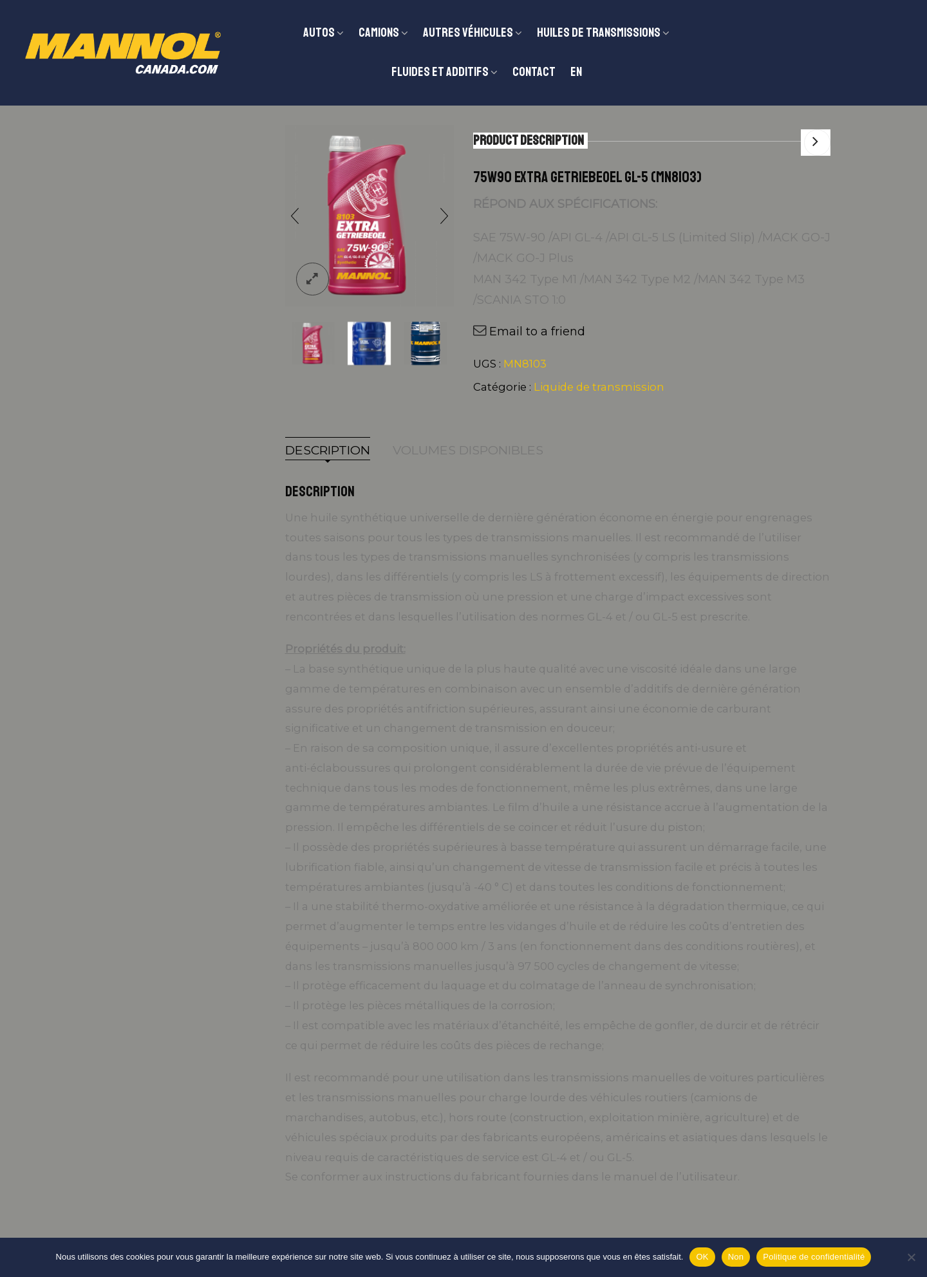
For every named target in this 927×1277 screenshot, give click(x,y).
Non (736, 1257)
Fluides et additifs (440, 72)
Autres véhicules (468, 32)
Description (327, 450)
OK (702, 1257)
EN (576, 72)
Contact (534, 72)
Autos (319, 32)
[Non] (910, 1257)
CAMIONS (379, 32)
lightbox (312, 279)
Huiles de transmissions (598, 32)
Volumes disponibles (468, 450)
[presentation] (294, 215)
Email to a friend (537, 331)
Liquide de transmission (599, 386)
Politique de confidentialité (814, 1257)
